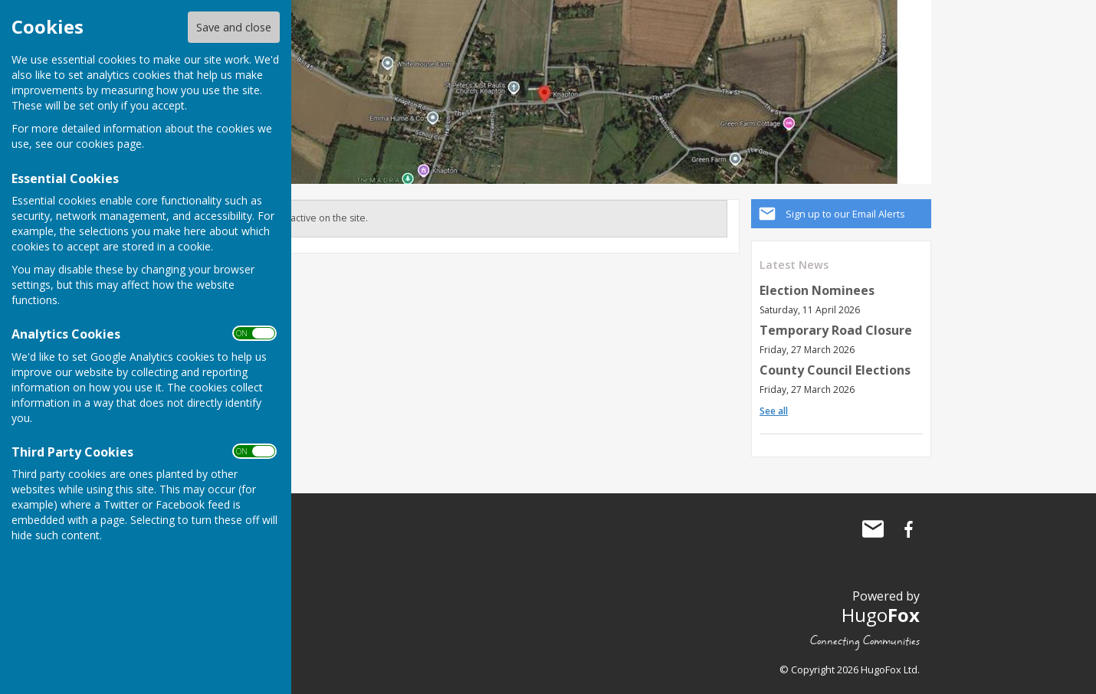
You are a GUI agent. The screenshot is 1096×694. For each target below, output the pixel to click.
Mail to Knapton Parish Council (872, 529)
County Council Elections (835, 370)
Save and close (233, 27)
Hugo (881, 614)
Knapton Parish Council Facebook (908, 529)
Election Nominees (817, 290)
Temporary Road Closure (836, 330)
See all (774, 410)
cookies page (109, 143)
